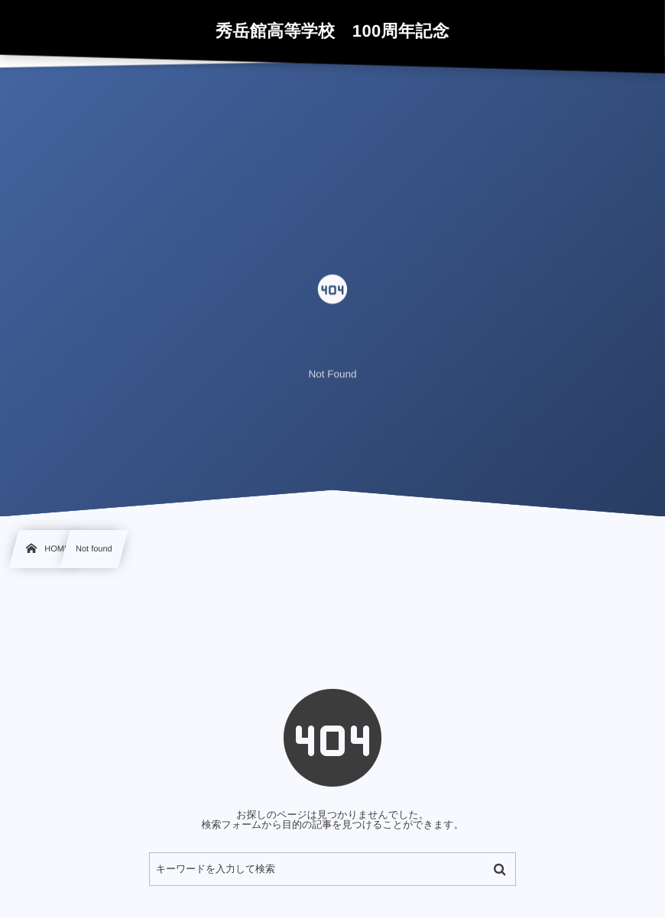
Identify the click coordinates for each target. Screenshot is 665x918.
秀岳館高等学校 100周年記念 (332, 31)
